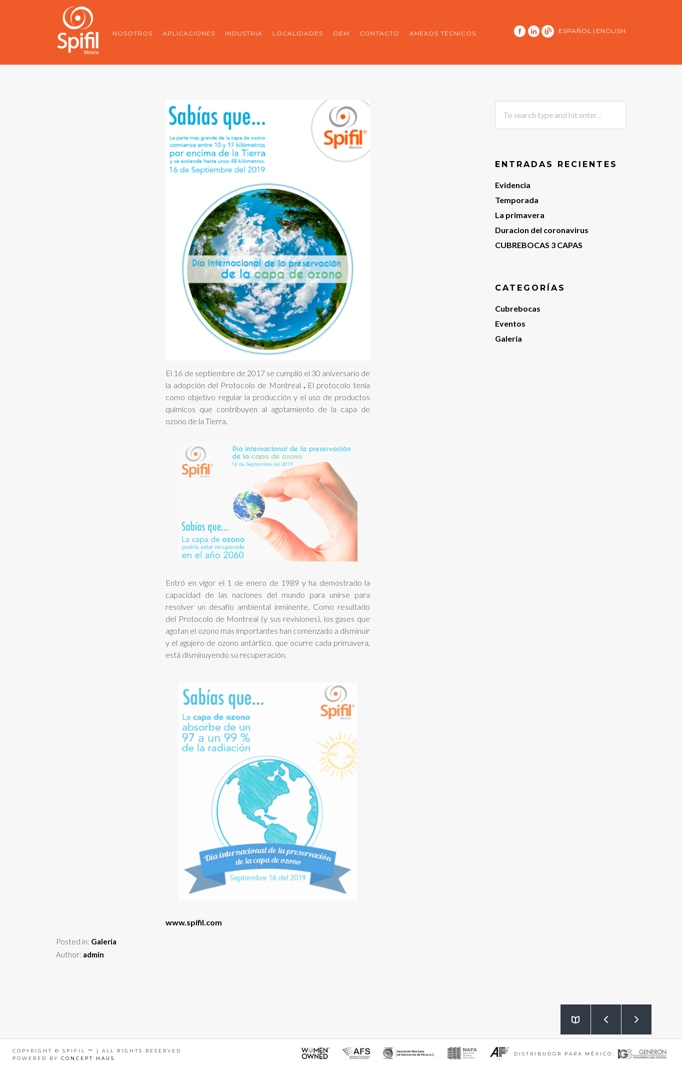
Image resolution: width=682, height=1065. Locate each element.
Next (631, 1015)
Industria (243, 33)
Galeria (103, 941)
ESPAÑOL (575, 31)
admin (93, 954)
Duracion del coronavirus (541, 230)
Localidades (297, 33)
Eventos (510, 323)
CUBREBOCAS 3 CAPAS (538, 245)
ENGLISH (611, 31)
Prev (600, 1015)
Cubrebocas (517, 308)
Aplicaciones (188, 33)
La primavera (519, 215)
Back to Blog (570, 1015)
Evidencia (512, 185)
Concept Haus (88, 1058)
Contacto (380, 33)
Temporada (516, 200)
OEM (341, 33)
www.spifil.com (194, 922)
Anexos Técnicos (443, 33)
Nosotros (132, 33)
